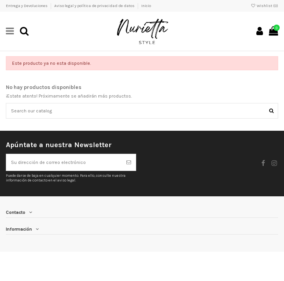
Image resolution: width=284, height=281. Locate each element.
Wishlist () (264, 6)
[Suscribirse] (129, 162)
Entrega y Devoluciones (27, 6)
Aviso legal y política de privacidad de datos (94, 6)
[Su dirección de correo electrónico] (64, 162)
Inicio (146, 6)
